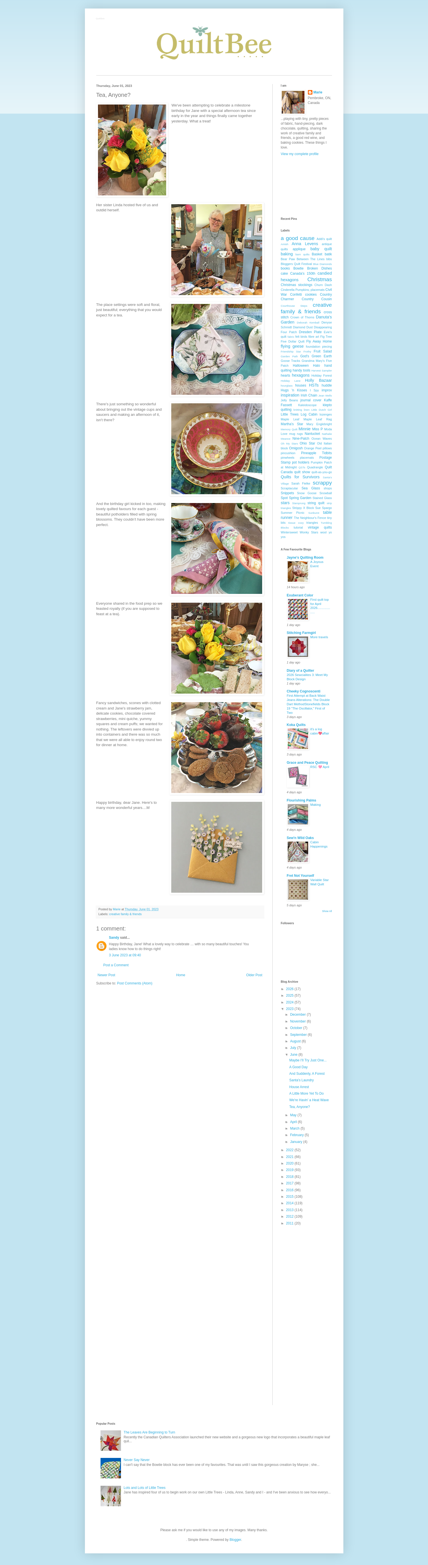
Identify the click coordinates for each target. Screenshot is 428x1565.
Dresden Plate (310, 332)
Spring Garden (300, 498)
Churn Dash (323, 285)
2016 (290, 1190)
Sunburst (313, 512)
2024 (290, 1002)
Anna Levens (305, 243)
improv (326, 390)
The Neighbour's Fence (310, 517)
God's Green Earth (316, 356)
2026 (290, 989)
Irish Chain (309, 395)
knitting (297, 409)
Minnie (304, 429)
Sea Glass (311, 488)
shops (328, 488)
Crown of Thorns (302, 317)
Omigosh (296, 448)
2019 (290, 1170)
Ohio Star (307, 443)
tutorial (298, 527)
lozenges (326, 414)
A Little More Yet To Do (306, 1094)
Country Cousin (317, 299)
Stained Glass (322, 498)
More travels (319, 637)
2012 (290, 1216)
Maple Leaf (290, 419)
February (297, 1135)
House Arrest (299, 1087)
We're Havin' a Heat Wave (309, 1100)
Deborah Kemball (308, 322)
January (296, 1142)
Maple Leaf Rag (318, 419)
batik (328, 254)
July (293, 1048)
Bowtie (298, 268)
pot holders (300, 462)
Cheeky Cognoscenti (304, 691)
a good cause (298, 238)
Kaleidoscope (307, 405)
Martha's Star (292, 424)
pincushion (288, 453)
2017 (290, 1183)
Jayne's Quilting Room (305, 558)
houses (300, 385)
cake (284, 274)
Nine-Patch (301, 439)
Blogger (235, 1540)
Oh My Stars (289, 443)
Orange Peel (312, 448)
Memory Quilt (289, 429)
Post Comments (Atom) (135, 983)
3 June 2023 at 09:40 (125, 955)
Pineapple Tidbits (316, 453)
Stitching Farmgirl (301, 633)
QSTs (301, 467)
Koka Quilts (296, 725)
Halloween (301, 366)
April (294, 1122)
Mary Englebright (319, 424)
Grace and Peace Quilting (307, 763)
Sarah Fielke (300, 483)
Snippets (287, 493)
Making (315, 804)
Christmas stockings (296, 285)
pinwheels (288, 457)
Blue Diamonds (322, 264)
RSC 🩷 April (319, 767)
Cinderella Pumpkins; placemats (303, 289)
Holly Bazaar (318, 380)
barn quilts (302, 254)
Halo (316, 366)
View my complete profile (300, 154)
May (293, 1115)
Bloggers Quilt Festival (296, 264)
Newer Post (106, 975)
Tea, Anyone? (299, 1107)
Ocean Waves (322, 438)
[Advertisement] (306, 186)
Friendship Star (291, 351)
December (298, 1015)
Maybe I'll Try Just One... (308, 1060)
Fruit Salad (323, 351)
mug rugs (296, 433)
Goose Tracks (290, 360)
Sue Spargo (323, 508)
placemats (307, 457)
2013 (290, 1210)
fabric (290, 336)
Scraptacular (289, 488)
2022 (290, 1150)
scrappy (322, 483)
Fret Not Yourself (300, 876)
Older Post (254, 975)
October (296, 1028)
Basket (317, 254)
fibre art (313, 336)
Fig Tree (326, 336)
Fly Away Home (319, 341)
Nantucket (312, 434)
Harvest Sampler (321, 370)
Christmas (319, 279)
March (295, 1128)
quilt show (302, 472)
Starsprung (298, 503)
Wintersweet (289, 532)
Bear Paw (288, 259)
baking (287, 254)
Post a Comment (116, 965)
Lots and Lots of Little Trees (144, 1488)
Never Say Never (136, 1460)
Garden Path (289, 356)
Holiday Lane (290, 380)
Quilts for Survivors (300, 477)
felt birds (301, 336)
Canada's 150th (302, 274)
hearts (285, 375)
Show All (327, 911)
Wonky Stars (309, 532)
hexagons (301, 375)
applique (299, 249)
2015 (290, 1197)
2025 (290, 996)
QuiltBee (100, 19)
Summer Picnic (292, 512)
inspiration (290, 395)
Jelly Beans (289, 400)
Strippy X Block (303, 508)
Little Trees (290, 414)
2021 (290, 1157)
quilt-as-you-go (322, 472)
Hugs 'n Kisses (294, 390)
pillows (327, 448)
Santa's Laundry (301, 1080)
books (285, 268)
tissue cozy (296, 522)
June (294, 1055)
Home (180, 975)
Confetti (296, 295)
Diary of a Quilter (300, 671)
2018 (290, 1177)
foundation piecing (319, 346)
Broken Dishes (319, 268)
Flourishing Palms (301, 800)
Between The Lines (310, 259)
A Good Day (298, 1067)
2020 (290, 1163)
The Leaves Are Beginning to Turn (149, 1432)
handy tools (301, 370)
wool (323, 532)
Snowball (326, 493)
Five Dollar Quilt (293, 341)
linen (307, 409)
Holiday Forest (321, 375)
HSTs (314, 385)
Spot (284, 498)
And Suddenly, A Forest (307, 1074)
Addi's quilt (324, 239)
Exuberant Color (300, 595)
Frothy (307, 351)
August (296, 1041)
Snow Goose (307, 493)
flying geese (292, 346)
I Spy (314, 390)
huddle (326, 385)
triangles (312, 522)
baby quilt (321, 249)
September (299, 1035)
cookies (311, 295)
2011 (290, 1223)
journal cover (310, 400)
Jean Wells (325, 395)
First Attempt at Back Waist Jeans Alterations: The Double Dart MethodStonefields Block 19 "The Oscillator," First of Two (308, 704)
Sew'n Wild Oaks (300, 838)
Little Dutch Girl (321, 409)
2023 (290, 1009)
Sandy (114, 938)
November (298, 1021)
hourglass (287, 385)
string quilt (316, 503)
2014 (290, 1203)
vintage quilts (320, 527)
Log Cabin (309, 414)
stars (285, 502)
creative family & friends (125, 914)
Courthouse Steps (294, 305)
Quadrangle (315, 467)
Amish (285, 244)
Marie (318, 92)
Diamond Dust (303, 327)
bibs (329, 259)
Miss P (317, 429)
